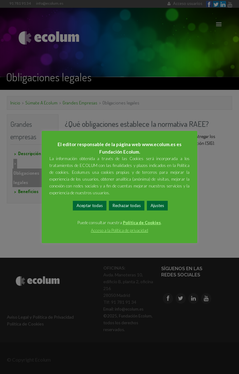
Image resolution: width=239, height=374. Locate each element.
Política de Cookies (142, 222)
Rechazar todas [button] (127, 205)
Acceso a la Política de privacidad (119, 230)
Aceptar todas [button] (90, 205)
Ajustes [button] (157, 205)
